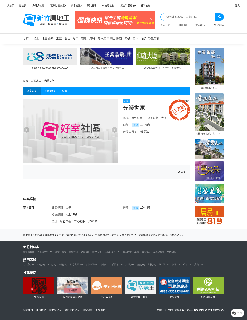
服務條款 (41, 310)
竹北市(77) (28, 264)
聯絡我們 (100, 310)
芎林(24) (152, 264)
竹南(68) (41, 264)
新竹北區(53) (76, 264)
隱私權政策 (55, 310)
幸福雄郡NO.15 (44, 251)
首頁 (25, 80)
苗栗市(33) (117, 264)
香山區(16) (164, 264)
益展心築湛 (158, 251)
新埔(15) (176, 264)
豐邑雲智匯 (28, 251)
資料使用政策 (72, 310)
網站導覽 (87, 310)
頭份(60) (63, 264)
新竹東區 (36, 80)
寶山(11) (198, 264)
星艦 (136, 251)
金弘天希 (127, 251)
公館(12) (187, 264)
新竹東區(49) (91, 264)
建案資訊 (31, 90)
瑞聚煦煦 (171, 251)
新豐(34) (105, 264)
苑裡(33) (129, 264)
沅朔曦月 (146, 251)
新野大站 (96, 251)
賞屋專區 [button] (200, 25)
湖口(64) (52, 264)
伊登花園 (85, 251)
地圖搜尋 (182, 25)
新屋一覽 (165, 25)
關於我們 (28, 310)
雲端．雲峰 (60, 251)
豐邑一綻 (73, 251)
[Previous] (78, 20)
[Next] (151, 20)
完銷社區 (219, 25)
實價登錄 (49, 90)
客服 (64, 90)
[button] (28, 38)
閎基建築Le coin (112, 251)
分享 (181, 172)
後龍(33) (141, 264)
